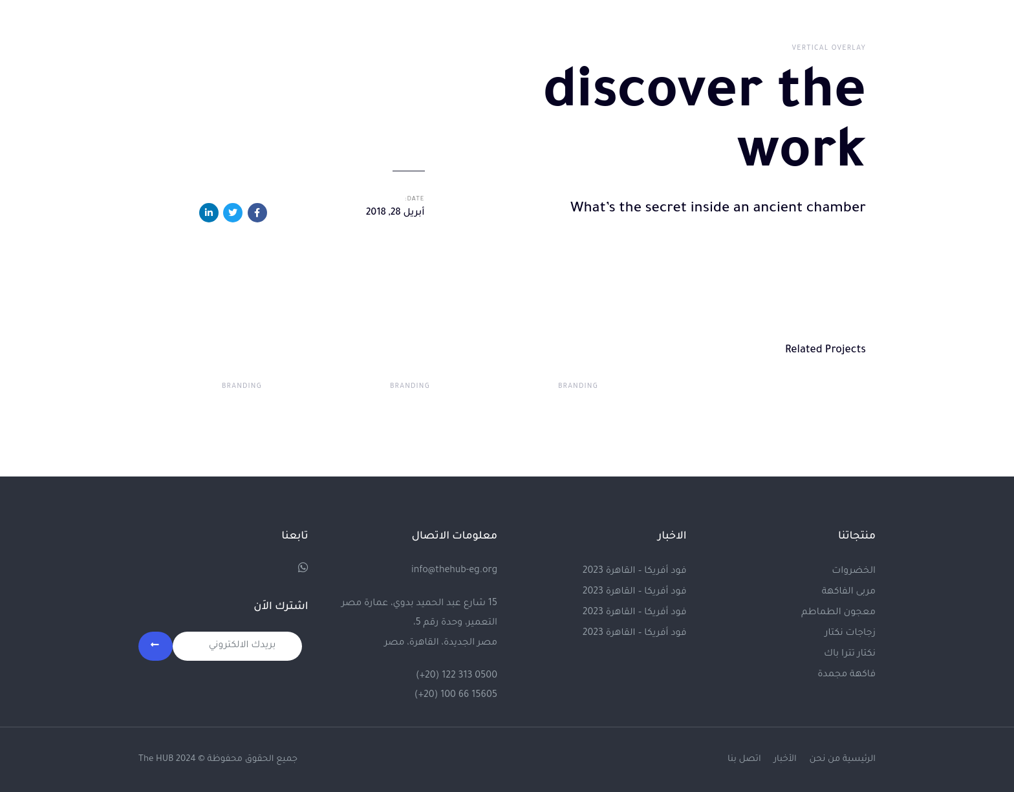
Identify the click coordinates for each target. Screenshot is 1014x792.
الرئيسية (859, 759)
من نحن (825, 759)
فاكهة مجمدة (846, 675)
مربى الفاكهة (849, 592)
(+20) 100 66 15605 (456, 695)
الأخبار (784, 759)
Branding (578, 387)
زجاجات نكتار (850, 633)
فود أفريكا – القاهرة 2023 (635, 571)
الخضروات (854, 571)
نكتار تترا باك (850, 654)
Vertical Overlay (829, 48)
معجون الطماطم (838, 613)
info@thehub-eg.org (454, 571)
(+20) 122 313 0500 (456, 676)
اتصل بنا (744, 759)
